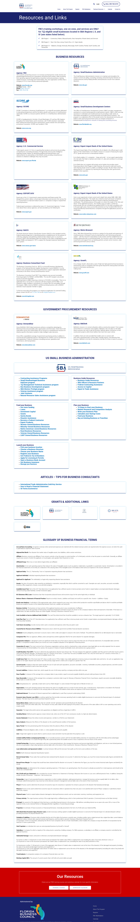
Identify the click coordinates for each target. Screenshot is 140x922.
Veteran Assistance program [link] (31, 391)
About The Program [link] (68, 9)
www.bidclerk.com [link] (84, 343)
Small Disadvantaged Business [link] (32, 380)
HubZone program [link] (27, 382)
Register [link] (77, 9)
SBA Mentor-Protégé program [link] (32, 389)
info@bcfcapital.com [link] (49, 292)
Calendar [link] (110, 9)
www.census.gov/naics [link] (29, 245)
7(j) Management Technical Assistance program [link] (39, 385)
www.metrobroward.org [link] (86, 245)
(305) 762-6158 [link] (23, 90)
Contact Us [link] (117, 9)
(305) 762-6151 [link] (25, 88)
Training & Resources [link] (99, 9)
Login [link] (97, 4)
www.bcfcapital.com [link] (28, 296)
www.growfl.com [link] (84, 273)
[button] (94, 4)
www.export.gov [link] (27, 212)
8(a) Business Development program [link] (34, 387)
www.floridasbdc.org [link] (85, 124)
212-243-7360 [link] (36, 292)
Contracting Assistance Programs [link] (33, 378)
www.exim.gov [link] (83, 175)
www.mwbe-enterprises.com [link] (87, 214)
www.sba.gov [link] (83, 85)
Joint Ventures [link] (26, 393)
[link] (36, 6)
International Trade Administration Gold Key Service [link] (41, 484)
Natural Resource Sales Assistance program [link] (37, 395)
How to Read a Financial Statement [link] (34, 486)
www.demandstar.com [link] (28, 345)
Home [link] (59, 9)
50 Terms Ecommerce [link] (29, 489)
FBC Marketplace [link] (86, 9)
